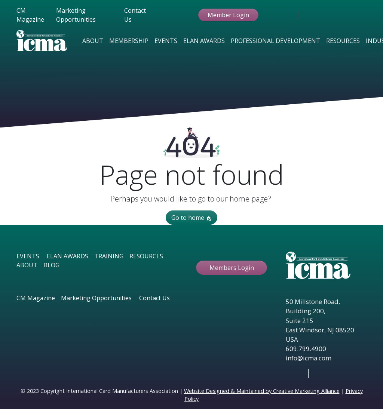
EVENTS (27, 256)
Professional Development (275, 41)
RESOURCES (146, 256)
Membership (128, 41)
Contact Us (135, 15)
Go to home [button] (191, 217)
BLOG (51, 265)
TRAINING (108, 256)
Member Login (228, 15)
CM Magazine (30, 15)
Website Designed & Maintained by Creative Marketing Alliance (262, 390)
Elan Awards (204, 41)
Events (165, 41)
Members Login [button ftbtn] (231, 268)
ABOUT (26, 265)
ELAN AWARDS (67, 256)
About (92, 41)
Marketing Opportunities (76, 15)
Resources (343, 41)
